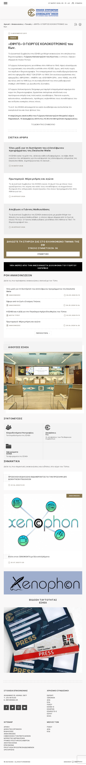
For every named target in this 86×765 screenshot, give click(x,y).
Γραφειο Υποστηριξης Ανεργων (16, 740)
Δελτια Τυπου (14, 315)
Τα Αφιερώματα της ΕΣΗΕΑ (17, 454)
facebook (6, 707)
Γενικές (28, 24)
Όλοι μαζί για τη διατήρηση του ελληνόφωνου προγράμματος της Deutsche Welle (36, 149)
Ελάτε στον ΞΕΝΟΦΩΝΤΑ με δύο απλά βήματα (28, 557)
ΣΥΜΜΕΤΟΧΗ (43, 254)
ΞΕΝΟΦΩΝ (51, 698)
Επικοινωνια (9, 745)
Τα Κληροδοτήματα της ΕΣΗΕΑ (20, 434)
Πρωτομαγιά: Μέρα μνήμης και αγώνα (31, 178)
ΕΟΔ (48, 702)
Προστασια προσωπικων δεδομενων (19, 747)
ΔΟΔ (48, 700)
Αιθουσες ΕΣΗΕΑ (18, 347)
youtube (24, 707)
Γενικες (13, 38)
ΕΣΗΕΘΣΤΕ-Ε (52, 711)
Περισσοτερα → (43, 333)
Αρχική (7, 24)
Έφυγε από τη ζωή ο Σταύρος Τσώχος (23, 301)
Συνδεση (78, 3)
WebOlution (77, 762)
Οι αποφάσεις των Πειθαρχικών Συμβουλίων (63, 436)
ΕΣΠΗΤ (49, 714)
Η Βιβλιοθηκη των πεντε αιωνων (17, 736)
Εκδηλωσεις (8, 731)
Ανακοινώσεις (17, 24)
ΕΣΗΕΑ (43, 13)
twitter (12, 707)
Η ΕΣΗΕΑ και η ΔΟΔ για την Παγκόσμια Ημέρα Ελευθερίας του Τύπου (36, 311)
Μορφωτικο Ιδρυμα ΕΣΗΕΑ (14, 738)
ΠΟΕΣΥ (49, 704)
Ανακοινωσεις (14, 295)
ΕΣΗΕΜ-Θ (50, 707)
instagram (18, 707)
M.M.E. (49, 716)
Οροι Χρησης (9, 750)
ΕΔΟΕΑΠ (50, 695)
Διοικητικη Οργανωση (13, 729)
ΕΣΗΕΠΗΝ (50, 709)
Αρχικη (6, 727)
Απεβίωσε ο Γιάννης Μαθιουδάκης (29, 209)
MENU (5, 3)
